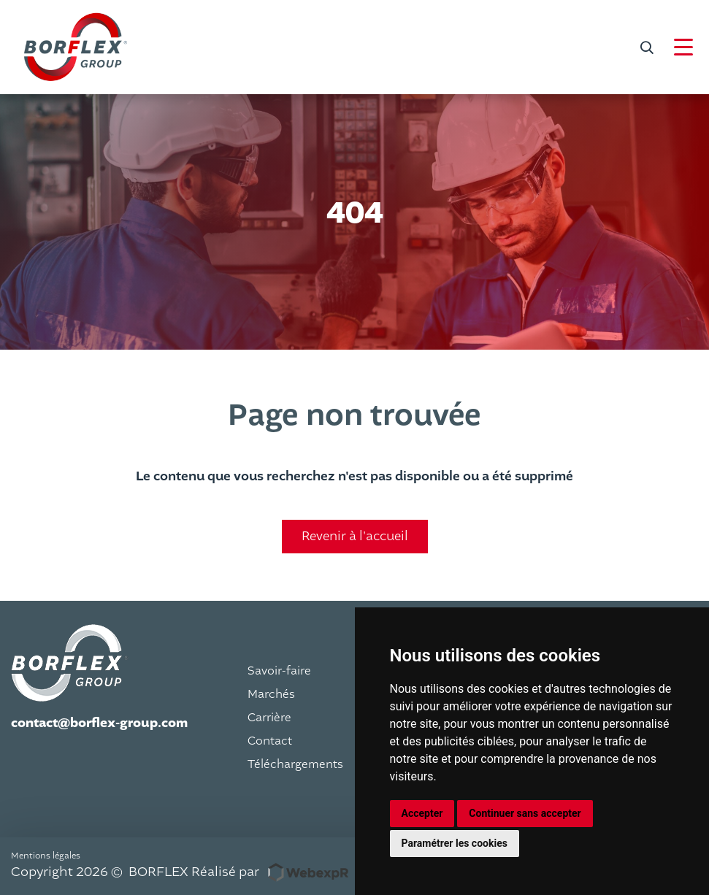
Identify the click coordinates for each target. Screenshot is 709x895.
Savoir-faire (279, 671)
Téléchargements (295, 764)
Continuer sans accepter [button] (524, 813)
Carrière (269, 717)
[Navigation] (683, 47)
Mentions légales (45, 855)
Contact (270, 741)
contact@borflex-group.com (99, 723)
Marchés (271, 694)
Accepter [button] (422, 813)
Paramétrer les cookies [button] (454, 843)
